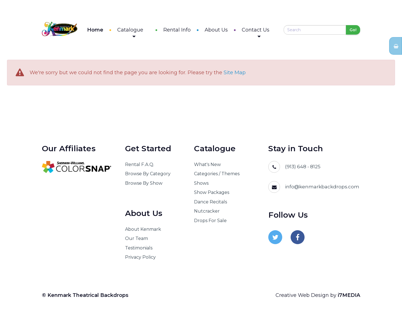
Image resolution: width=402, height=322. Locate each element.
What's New (207, 166)
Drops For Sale (210, 222)
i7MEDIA (349, 297)
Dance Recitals (210, 203)
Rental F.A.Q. (139, 166)
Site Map (235, 74)
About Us (222, 31)
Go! (353, 30)
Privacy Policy (140, 258)
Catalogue (142, 33)
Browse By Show (143, 185)
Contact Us (261, 33)
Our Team (136, 240)
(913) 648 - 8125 (302, 168)
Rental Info (183, 31)
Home (107, 31)
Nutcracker (207, 212)
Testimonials (138, 249)
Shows (201, 185)
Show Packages (211, 194)
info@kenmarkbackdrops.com (322, 188)
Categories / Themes (217, 175)
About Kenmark (143, 231)
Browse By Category (148, 175)
